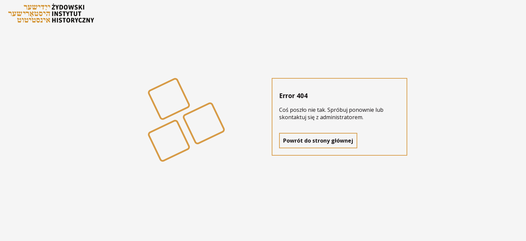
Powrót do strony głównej (318, 140)
